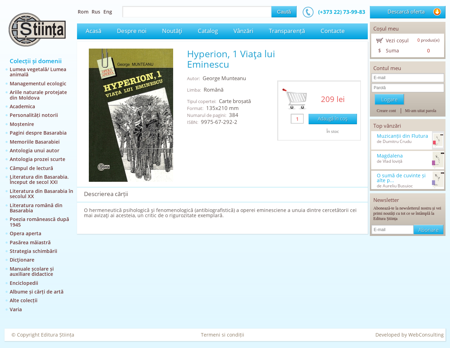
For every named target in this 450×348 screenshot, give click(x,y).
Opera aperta (25, 233)
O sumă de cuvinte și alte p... (401, 178)
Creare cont (386, 110)
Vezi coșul (397, 40)
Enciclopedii (24, 283)
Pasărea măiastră (30, 242)
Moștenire (22, 124)
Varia (16, 309)
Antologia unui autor (34, 150)
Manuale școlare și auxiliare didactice (32, 271)
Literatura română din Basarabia (36, 208)
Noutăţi (172, 31)
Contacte (333, 31)
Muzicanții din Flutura (402, 136)
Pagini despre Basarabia (38, 132)
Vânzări (243, 31)
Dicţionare (22, 259)
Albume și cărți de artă (36, 291)
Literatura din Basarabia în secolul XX (41, 194)
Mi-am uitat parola (420, 110)
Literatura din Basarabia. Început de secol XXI (39, 179)
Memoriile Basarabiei (35, 141)
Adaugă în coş (333, 118)
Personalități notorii (34, 115)
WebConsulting (426, 334)
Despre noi (131, 31)
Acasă (93, 31)
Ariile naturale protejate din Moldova (38, 95)
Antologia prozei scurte (37, 159)
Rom (83, 11)
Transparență (287, 31)
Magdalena (390, 155)
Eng (107, 11)
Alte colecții (23, 300)
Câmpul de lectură (31, 168)
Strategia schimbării (33, 251)
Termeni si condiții (222, 334)
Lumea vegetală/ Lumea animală (38, 72)
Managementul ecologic (38, 83)
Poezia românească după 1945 (39, 222)
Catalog (208, 31)
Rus (96, 11)
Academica (22, 106)
